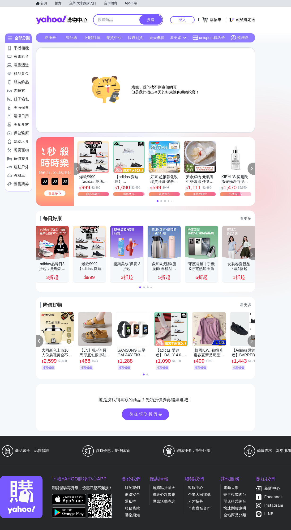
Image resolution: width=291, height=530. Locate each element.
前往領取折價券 (146, 414)
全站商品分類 (234, 515)
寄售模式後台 (234, 494)
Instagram (273, 506)
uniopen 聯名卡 (209, 38)
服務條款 (132, 508)
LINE (269, 514)
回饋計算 (92, 38)
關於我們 (132, 488)
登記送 (71, 38)
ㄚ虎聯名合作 (199, 508)
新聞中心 (272, 489)
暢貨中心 (114, 38)
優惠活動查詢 (164, 501)
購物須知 (132, 515)
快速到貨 (135, 38)
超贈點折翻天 (164, 488)
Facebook (273, 497)
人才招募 (195, 501)
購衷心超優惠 (164, 494)
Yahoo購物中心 (61, 19)
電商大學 (231, 488)
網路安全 (132, 494)
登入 (182, 20)
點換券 (50, 38)
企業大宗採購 (199, 494)
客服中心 (195, 488)
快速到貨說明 (234, 508)
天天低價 (156, 38)
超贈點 (239, 38)
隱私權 (130, 501)
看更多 (178, 38)
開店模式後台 (234, 501)
